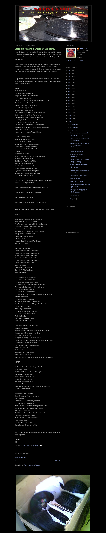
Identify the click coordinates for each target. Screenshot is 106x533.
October (73, 130)
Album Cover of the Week (78, 175)
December (73, 124)
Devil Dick (83, 48)
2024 (70, 70)
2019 (70, 85)
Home (39, 461)
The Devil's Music (53, 9)
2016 (70, 94)
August (72, 199)
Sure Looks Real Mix (76, 181)
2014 (70, 100)
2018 (70, 88)
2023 (70, 73)
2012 (70, 106)
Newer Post (18, 461)
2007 (70, 122)
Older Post (58, 461)
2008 (70, 118)
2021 (70, 79)
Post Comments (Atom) (32, 465)
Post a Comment (20, 457)
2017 (70, 91)
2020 (70, 82)
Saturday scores (74, 178)
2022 (70, 76)
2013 (70, 103)
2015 (70, 97)
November (73, 127)
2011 (70, 109)
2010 (70, 112)
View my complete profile (76, 60)
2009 (70, 115)
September (74, 196)
